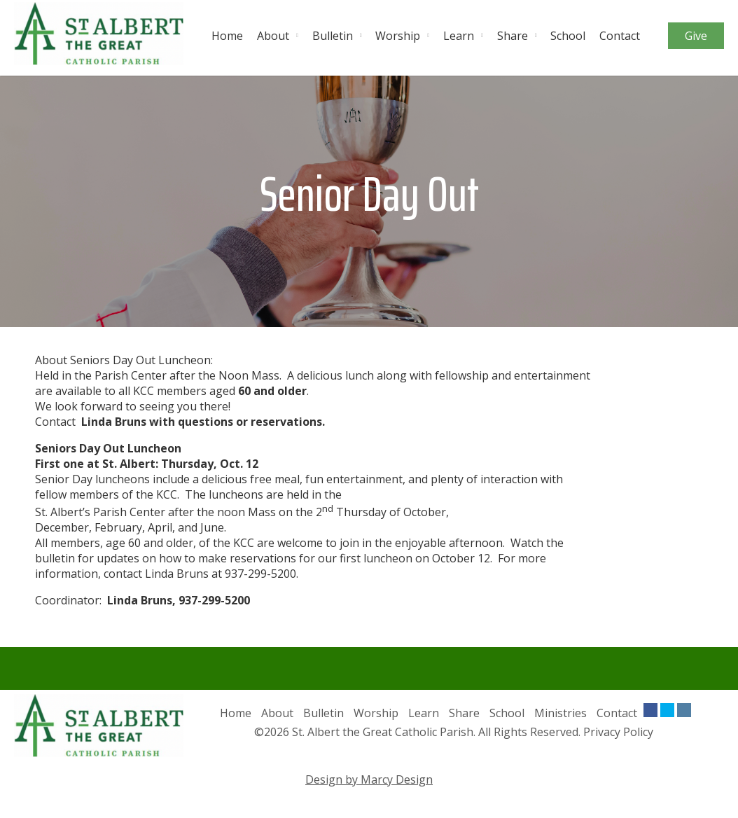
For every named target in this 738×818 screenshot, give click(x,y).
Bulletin (332, 35)
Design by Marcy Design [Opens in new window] (369, 779)
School (567, 35)
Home (227, 35)
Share (512, 35)
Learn (458, 35)
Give (696, 35)
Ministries (560, 713)
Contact (619, 35)
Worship (397, 35)
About (273, 35)
